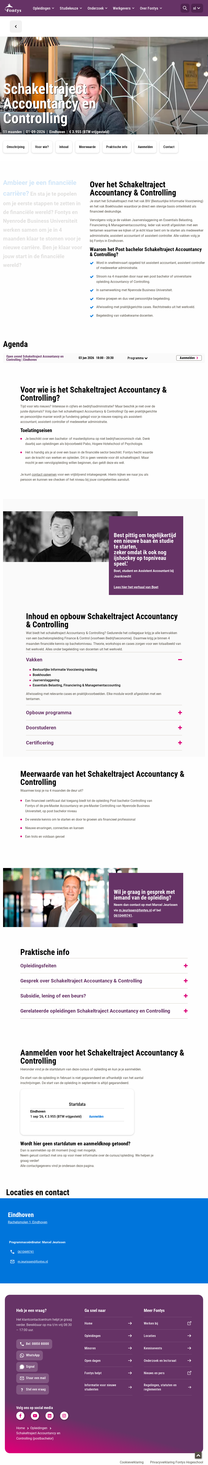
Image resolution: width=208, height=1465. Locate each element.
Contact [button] (168, 147)
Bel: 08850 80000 (34, 1344)
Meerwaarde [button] (87, 147)
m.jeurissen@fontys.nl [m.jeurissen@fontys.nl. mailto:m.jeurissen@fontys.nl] (135, 910)
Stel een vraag (33, 1389)
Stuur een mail (33, 1378)
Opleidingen (108, 1335)
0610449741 (26, 1252)
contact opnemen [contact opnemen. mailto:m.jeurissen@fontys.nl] (44, 474)
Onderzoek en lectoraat (168, 1360)
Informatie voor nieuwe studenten (108, 1387)
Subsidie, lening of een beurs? (53, 996)
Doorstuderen (41, 728)
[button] (185, 8)
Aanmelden (189, 358)
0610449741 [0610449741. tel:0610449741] (123, 915)
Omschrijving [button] (16, 147)
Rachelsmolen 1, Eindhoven (27, 1222)
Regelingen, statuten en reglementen (168, 1387)
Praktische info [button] (116, 147)
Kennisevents (168, 1348)
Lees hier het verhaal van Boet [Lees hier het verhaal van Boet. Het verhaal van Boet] (136, 587)
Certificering (40, 743)
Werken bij (168, 1323)
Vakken (34, 660)
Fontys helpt (108, 1373)
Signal (27, 1366)
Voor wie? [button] (42, 147)
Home (108, 1323)
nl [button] (197, 8)
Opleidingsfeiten (38, 966)
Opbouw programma (49, 712)
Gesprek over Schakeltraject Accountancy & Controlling (81, 981)
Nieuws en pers (168, 1373)
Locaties (168, 1335)
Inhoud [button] (63, 147)
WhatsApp (30, 1355)
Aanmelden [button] (145, 147)
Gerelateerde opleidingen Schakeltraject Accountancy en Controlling (95, 1011)
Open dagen (108, 1360)
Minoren (108, 1348)
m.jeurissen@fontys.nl (33, 1261)
